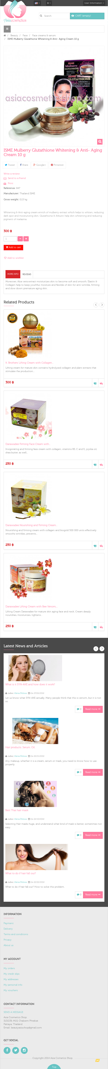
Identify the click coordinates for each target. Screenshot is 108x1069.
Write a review (12, 173)
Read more (92, 709)
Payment (9, 923)
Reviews (27, 274)
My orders (9, 968)
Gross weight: (11, 199)
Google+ (39, 165)
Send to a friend (17, 178)
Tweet (10, 165)
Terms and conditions (16, 934)
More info (12, 274)
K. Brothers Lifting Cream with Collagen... (29, 362)
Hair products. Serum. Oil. (20, 747)
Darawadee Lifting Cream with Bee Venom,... (32, 606)
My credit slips (11, 974)
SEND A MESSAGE (13, 1012)
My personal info (13, 985)
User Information (94, 3)
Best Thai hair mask (16, 810)
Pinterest (57, 165)
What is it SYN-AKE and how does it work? (30, 684)
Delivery (8, 929)
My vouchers (11, 990)
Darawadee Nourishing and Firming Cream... (31, 525)
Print (10, 183)
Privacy (8, 940)
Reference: (9, 188)
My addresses (11, 979)
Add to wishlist (15, 258)
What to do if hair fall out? (20, 873)
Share (24, 165)
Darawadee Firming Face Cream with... (28, 444)
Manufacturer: (11, 193)
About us (8, 945)
